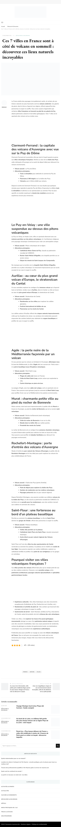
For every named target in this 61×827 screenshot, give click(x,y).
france (25, 671)
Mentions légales (26, 824)
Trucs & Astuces (7, 812)
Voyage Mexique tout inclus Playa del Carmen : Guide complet (30, 707)
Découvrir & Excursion (23, 35)
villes (38, 671)
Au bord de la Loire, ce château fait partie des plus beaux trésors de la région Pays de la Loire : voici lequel (32, 721)
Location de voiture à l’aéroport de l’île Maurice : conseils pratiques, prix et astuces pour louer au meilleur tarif (29, 763)
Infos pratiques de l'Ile (9, 807)
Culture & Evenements (9, 795)
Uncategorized (6, 816)
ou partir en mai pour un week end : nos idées (14, 775)
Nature (32, 671)
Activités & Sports (7, 786)
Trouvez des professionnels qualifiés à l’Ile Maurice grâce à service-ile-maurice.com (25, 768)
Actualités (5, 791)
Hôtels (3, 803)
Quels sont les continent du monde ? (11, 771)
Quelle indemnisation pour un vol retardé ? (13, 758)
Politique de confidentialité (39, 824)
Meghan (4, 104)
